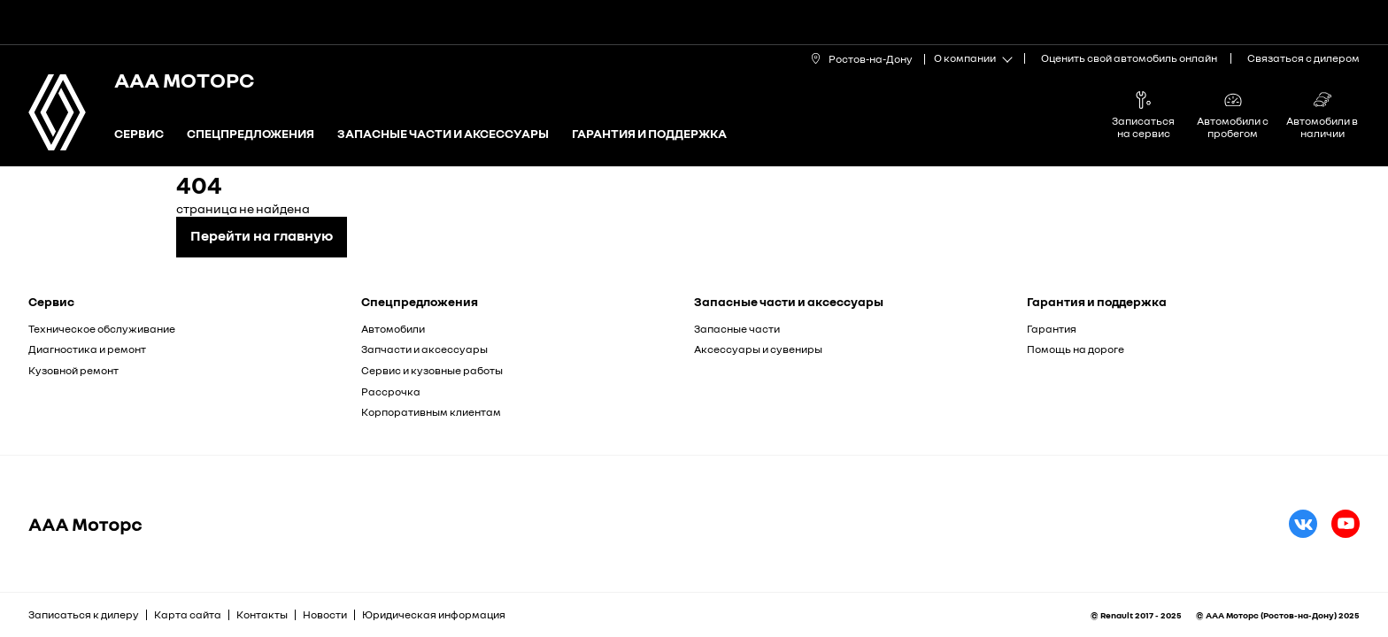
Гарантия (1051, 328)
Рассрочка (390, 391)
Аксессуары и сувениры (758, 349)
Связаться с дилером (1303, 58)
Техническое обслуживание (101, 328)
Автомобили (393, 328)
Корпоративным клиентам (431, 411)
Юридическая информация (433, 614)
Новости (325, 614)
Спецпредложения (250, 134)
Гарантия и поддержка (649, 134)
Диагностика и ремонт (87, 349)
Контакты (262, 614)
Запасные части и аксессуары (443, 134)
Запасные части (737, 328)
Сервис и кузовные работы (432, 370)
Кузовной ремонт (73, 370)
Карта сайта (187, 614)
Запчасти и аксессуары (424, 349)
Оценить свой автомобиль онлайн (1129, 58)
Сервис (139, 134)
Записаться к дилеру (83, 614)
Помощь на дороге (1075, 349)
